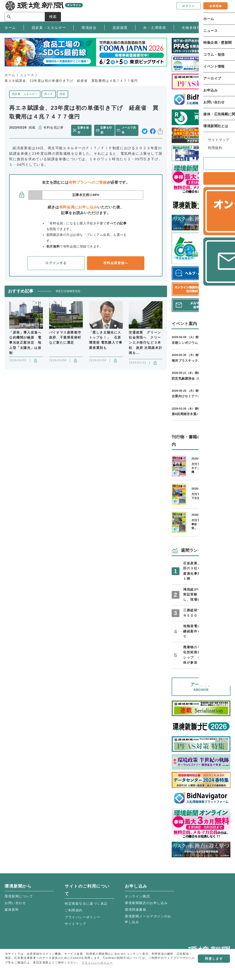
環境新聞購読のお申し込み (146, 903)
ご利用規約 (74, 910)
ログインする (56, 263)
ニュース (27, 75)
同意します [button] (214, 958)
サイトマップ (75, 924)
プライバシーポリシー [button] (97, 962)
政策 (62, 94)
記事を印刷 (106, 130)
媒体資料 (12, 909)
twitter (145, 130)
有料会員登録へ (115, 263)
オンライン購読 (137, 896)
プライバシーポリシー (83, 917)
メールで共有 (130, 130)
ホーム (10, 75)
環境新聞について (19, 896)
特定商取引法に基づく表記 (86, 903)
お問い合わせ (15, 903)
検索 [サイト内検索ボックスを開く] (222, 11)
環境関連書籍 (135, 909)
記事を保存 (84, 130)
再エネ (48, 94)
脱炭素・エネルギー (25, 94)
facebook (153, 130)
